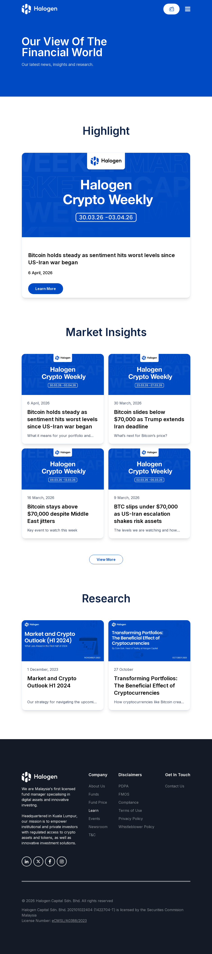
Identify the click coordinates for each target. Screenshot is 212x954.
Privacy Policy (131, 818)
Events (94, 818)
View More (106, 559)
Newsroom (98, 826)
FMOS (124, 794)
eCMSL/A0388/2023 (69, 920)
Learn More (45, 288)
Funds (94, 794)
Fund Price (98, 802)
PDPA (124, 786)
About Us (97, 786)
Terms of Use (130, 810)
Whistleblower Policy (136, 826)
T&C (92, 835)
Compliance (129, 802)
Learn (93, 810)
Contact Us (174, 786)
